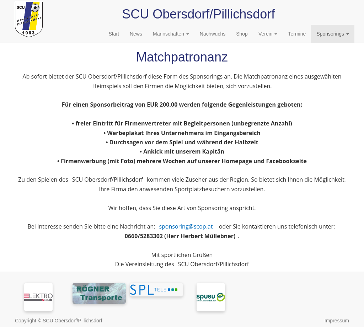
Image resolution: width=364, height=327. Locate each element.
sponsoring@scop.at (186, 226)
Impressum (337, 320)
